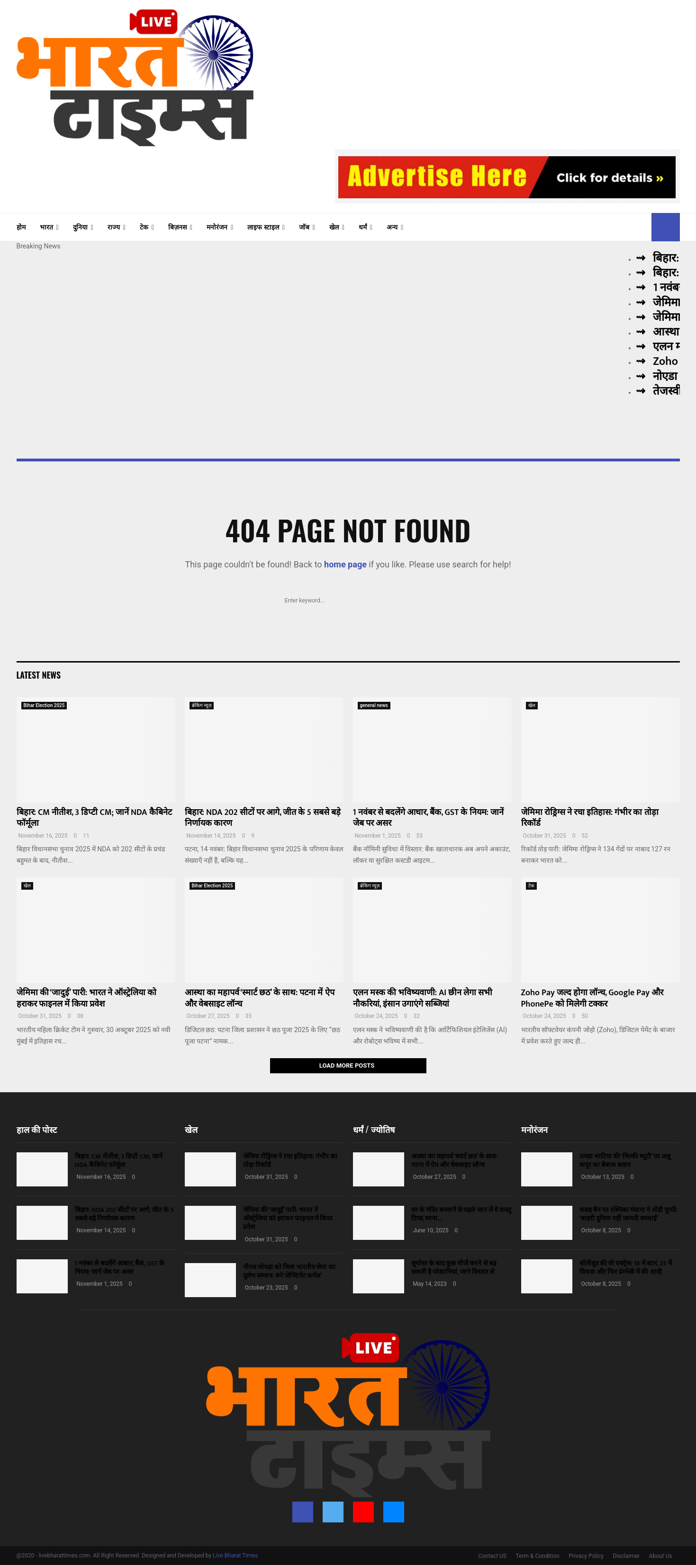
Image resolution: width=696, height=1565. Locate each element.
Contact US (492, 1556)
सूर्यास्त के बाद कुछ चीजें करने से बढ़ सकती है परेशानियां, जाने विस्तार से (454, 1267)
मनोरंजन (217, 227)
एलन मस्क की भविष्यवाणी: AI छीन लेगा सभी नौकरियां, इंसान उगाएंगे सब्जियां (423, 998)
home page (345, 564)
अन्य (392, 227)
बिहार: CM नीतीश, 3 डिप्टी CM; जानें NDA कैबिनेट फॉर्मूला (94, 818)
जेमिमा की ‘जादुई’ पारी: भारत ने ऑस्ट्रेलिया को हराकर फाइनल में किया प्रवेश (87, 998)
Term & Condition (537, 1556)
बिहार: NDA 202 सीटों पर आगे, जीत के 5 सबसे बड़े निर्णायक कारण (263, 818)
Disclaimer (626, 1556)
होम (21, 227)
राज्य (114, 227)
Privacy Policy (586, 1556)
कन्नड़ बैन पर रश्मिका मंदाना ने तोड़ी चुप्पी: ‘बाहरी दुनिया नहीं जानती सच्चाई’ (628, 1214)
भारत (46, 227)
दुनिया (80, 227)
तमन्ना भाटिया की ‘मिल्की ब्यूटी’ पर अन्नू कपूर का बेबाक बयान (625, 1160)
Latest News (39, 675)
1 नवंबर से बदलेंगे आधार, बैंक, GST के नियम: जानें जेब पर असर (428, 818)
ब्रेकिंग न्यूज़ (202, 705)
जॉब (304, 227)
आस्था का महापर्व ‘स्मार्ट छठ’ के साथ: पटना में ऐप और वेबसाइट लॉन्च (259, 998)
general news (374, 705)
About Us (660, 1556)
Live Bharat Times (235, 1555)
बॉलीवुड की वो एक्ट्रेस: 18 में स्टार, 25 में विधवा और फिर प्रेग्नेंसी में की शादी (625, 1267)
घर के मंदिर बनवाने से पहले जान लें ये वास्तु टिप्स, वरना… (461, 1214)
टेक (144, 227)
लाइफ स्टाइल (263, 227)
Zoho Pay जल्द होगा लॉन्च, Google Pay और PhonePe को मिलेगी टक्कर (592, 998)
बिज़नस (177, 227)
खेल (334, 227)
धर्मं (363, 227)
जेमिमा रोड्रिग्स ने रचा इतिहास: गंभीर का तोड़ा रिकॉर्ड (590, 818)
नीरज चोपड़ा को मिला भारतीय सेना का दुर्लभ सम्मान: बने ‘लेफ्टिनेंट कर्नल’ (289, 1271)
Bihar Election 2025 (44, 705)
